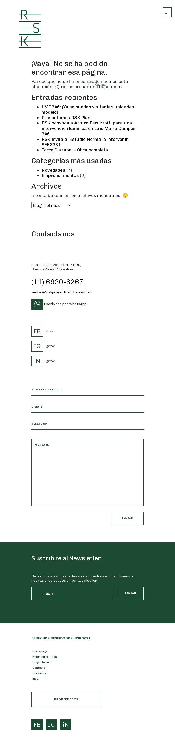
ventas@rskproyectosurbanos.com (61, 292)
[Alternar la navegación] (167, 12)
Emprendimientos (60, 175)
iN (37, 361)
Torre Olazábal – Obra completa (75, 150)
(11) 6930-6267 (57, 282)
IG (37, 346)
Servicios (39, 673)
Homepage (39, 651)
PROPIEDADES (66, 699)
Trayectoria (40, 662)
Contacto (38, 667)
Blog (35, 678)
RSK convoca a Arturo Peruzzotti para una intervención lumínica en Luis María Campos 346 (89, 128)
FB (37, 331)
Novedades (53, 170)
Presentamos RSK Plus (66, 117)
